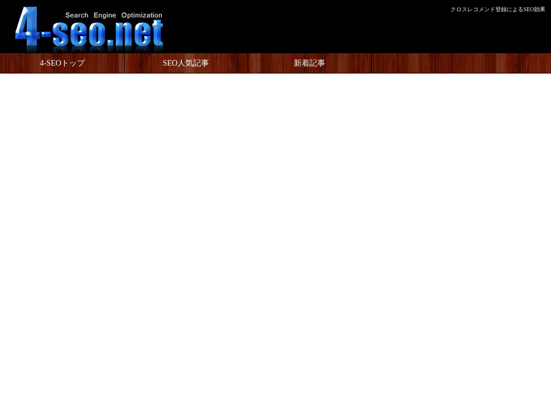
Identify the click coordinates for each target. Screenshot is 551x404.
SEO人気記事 (186, 63)
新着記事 (309, 63)
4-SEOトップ (62, 63)
